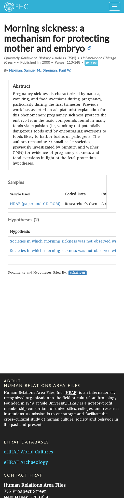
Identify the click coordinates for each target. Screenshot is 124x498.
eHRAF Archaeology (26, 462)
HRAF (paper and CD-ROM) (35, 203)
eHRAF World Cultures (28, 452)
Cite (91, 63)
